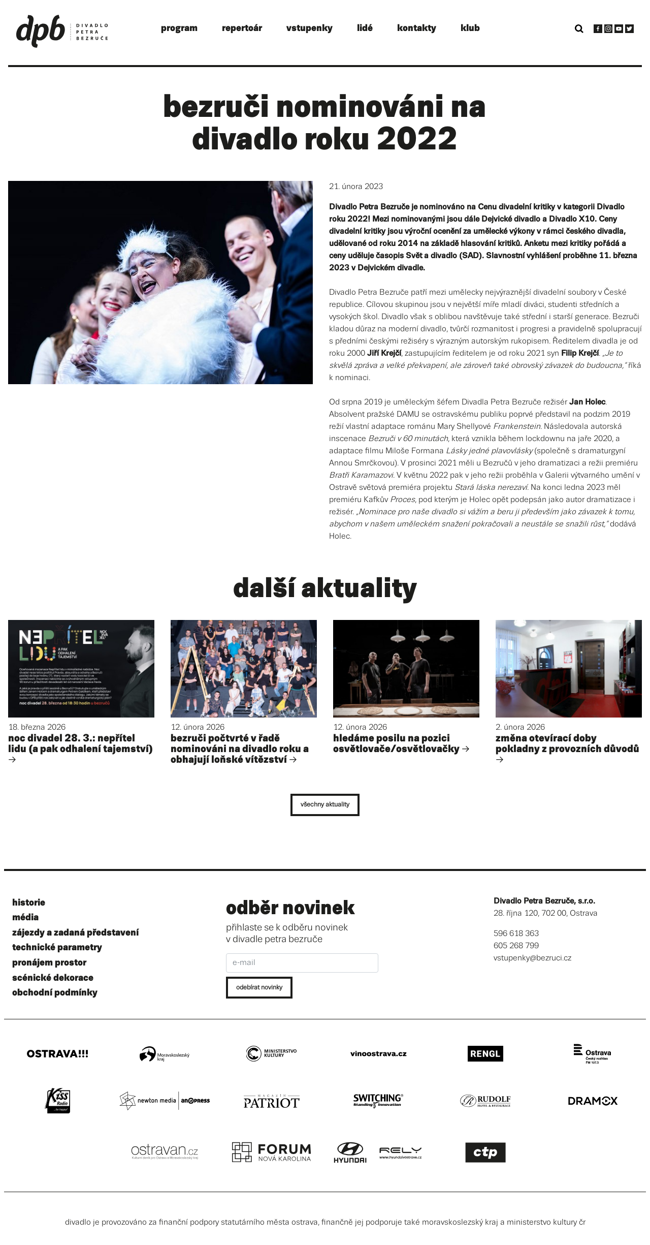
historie (28, 903)
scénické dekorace (52, 978)
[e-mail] (302, 963)
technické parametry (57, 947)
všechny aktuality (325, 804)
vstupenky (309, 28)
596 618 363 (516, 933)
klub (470, 28)
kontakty (416, 28)
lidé (365, 28)
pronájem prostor (49, 963)
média (25, 917)
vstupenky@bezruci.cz (532, 958)
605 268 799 (516, 946)
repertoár (242, 28)
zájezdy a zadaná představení (75, 933)
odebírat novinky (259, 987)
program (179, 28)
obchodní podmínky (55, 993)
